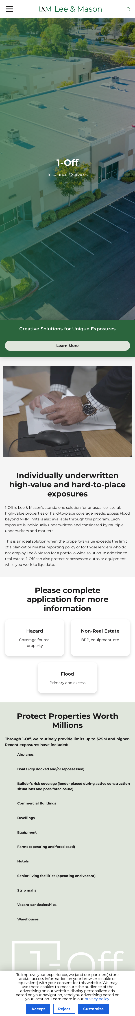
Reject (64, 1009)
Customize (93, 1009)
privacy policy (97, 999)
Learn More (78, 345)
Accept (38, 1009)
